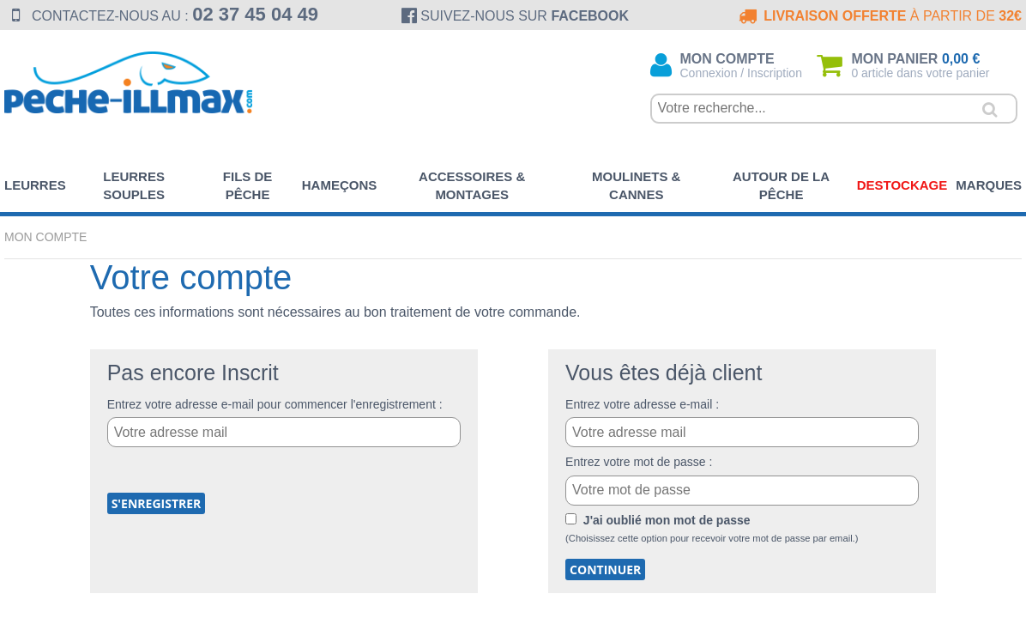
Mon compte (45, 237)
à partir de (879, 16)
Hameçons (339, 185)
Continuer (605, 569)
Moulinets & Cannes (636, 185)
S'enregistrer (157, 503)
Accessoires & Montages (472, 185)
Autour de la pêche (781, 185)
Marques (989, 185)
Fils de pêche (248, 185)
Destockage (902, 185)
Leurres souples (134, 185)
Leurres (35, 185)
